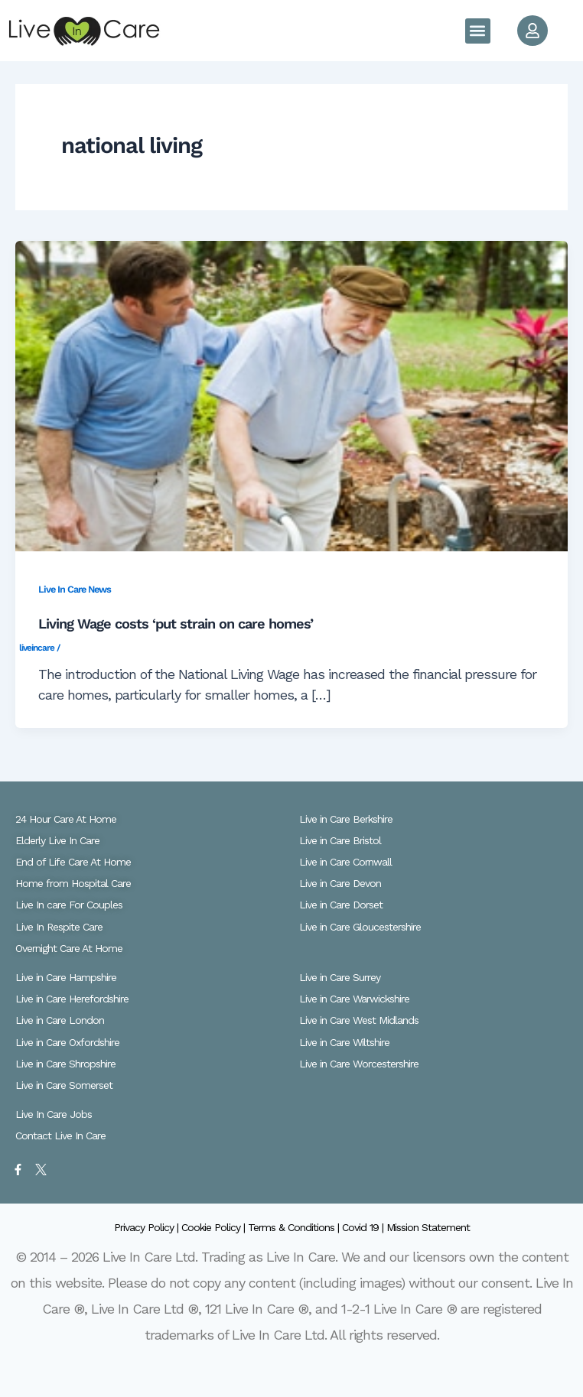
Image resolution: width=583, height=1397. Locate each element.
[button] (477, 31)
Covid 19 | (364, 1227)
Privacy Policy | (147, 1227)
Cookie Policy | (214, 1227)
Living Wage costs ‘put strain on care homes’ (175, 624)
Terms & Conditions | (295, 1227)
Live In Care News (74, 589)
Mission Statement (428, 1227)
